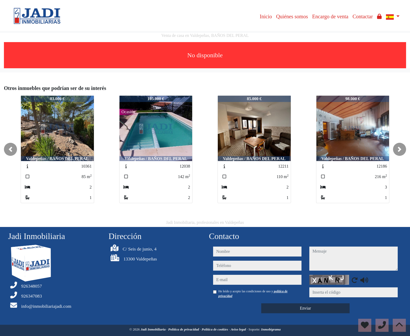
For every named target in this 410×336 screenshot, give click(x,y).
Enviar (305, 308)
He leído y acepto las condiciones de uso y (253, 293)
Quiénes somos (292, 16)
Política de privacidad (184, 329)
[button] (10, 149)
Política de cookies (215, 329)
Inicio (266, 16)
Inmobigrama (271, 329)
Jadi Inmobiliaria (154, 329)
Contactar (362, 16)
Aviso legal (239, 329)
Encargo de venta (330, 16)
